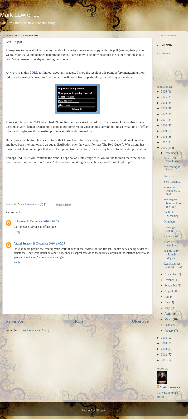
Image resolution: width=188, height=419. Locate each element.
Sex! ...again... (172, 181)
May (167, 308)
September (171, 285)
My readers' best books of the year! (173, 203)
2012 (164, 354)
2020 (164, 125)
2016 (164, 148)
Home (78, 321)
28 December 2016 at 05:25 (49, 243)
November (170, 274)
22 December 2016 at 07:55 (43, 221)
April (167, 313)
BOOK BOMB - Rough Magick (172, 255)
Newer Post (15, 321)
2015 (164, 337)
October (169, 279)
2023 (164, 108)
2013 (164, 349)
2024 (164, 102)
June (167, 302)
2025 (164, 97)
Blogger (101, 410)
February (170, 324)
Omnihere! (170, 221)
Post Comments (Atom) (35, 330)
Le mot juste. (171, 236)
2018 (164, 136)
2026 (164, 91)
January (169, 330)
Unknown (20, 221)
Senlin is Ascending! (172, 214)
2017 (164, 142)
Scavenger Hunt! (170, 229)
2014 (164, 343)
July (167, 296)
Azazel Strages (23, 243)
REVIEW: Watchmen (171, 159)
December (170, 153)
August (169, 291)
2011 (164, 360)
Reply (17, 232)
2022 (164, 114)
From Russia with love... (171, 243)
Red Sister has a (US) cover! (173, 265)
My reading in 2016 (172, 168)
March (168, 319)
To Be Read (171, 176)
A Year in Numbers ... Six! (172, 191)
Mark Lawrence (20, 15)
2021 (164, 119)
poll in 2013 (32, 122)
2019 (164, 131)
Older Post (140, 321)
